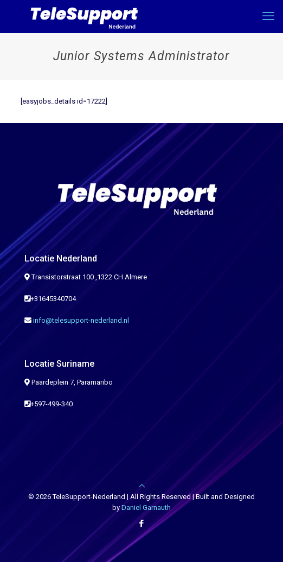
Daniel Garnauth (146, 507)
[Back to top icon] (141, 486)
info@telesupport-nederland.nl (81, 320)
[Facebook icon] (142, 523)
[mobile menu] (268, 16)
